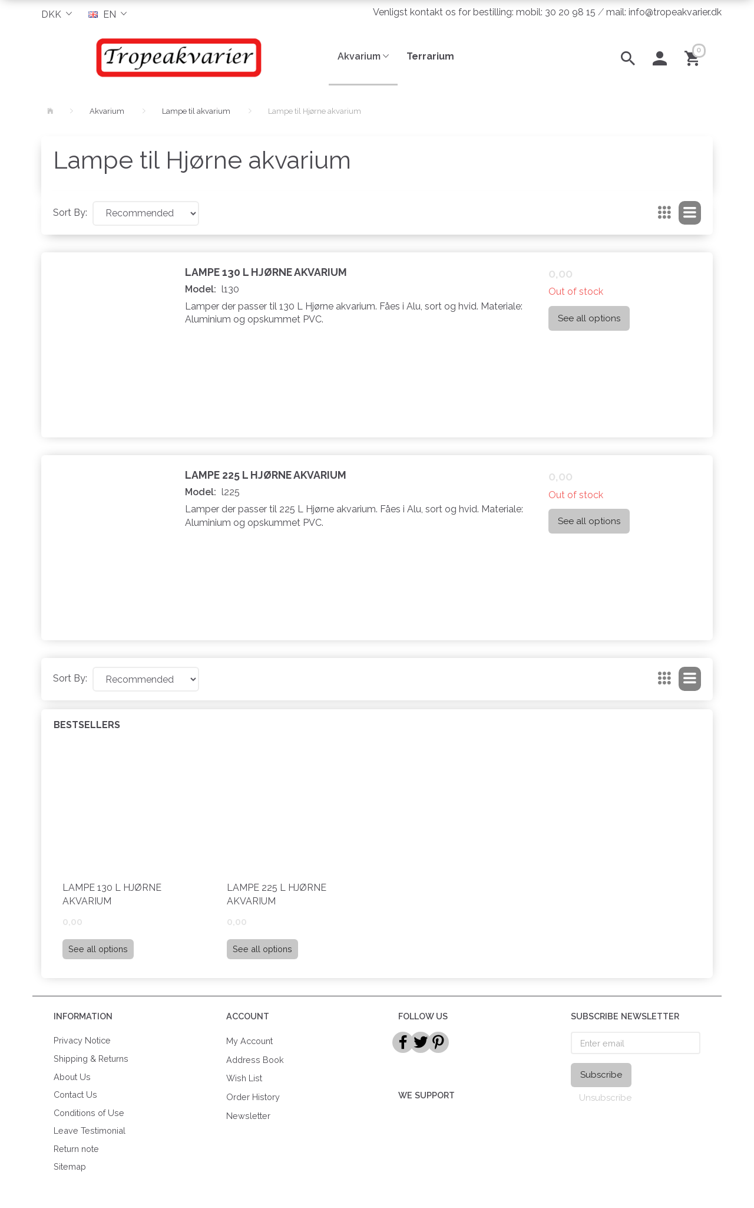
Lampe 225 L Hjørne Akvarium (265, 475)
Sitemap (70, 1166)
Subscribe (601, 1074)
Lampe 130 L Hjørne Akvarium (266, 272)
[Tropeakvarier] (176, 57)
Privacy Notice (82, 1040)
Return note (76, 1149)
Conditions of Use (89, 1113)
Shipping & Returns (91, 1059)
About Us (72, 1077)
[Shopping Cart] (694, 57)
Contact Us (75, 1094)
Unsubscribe (605, 1097)
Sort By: (70, 212)
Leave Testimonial (89, 1130)
